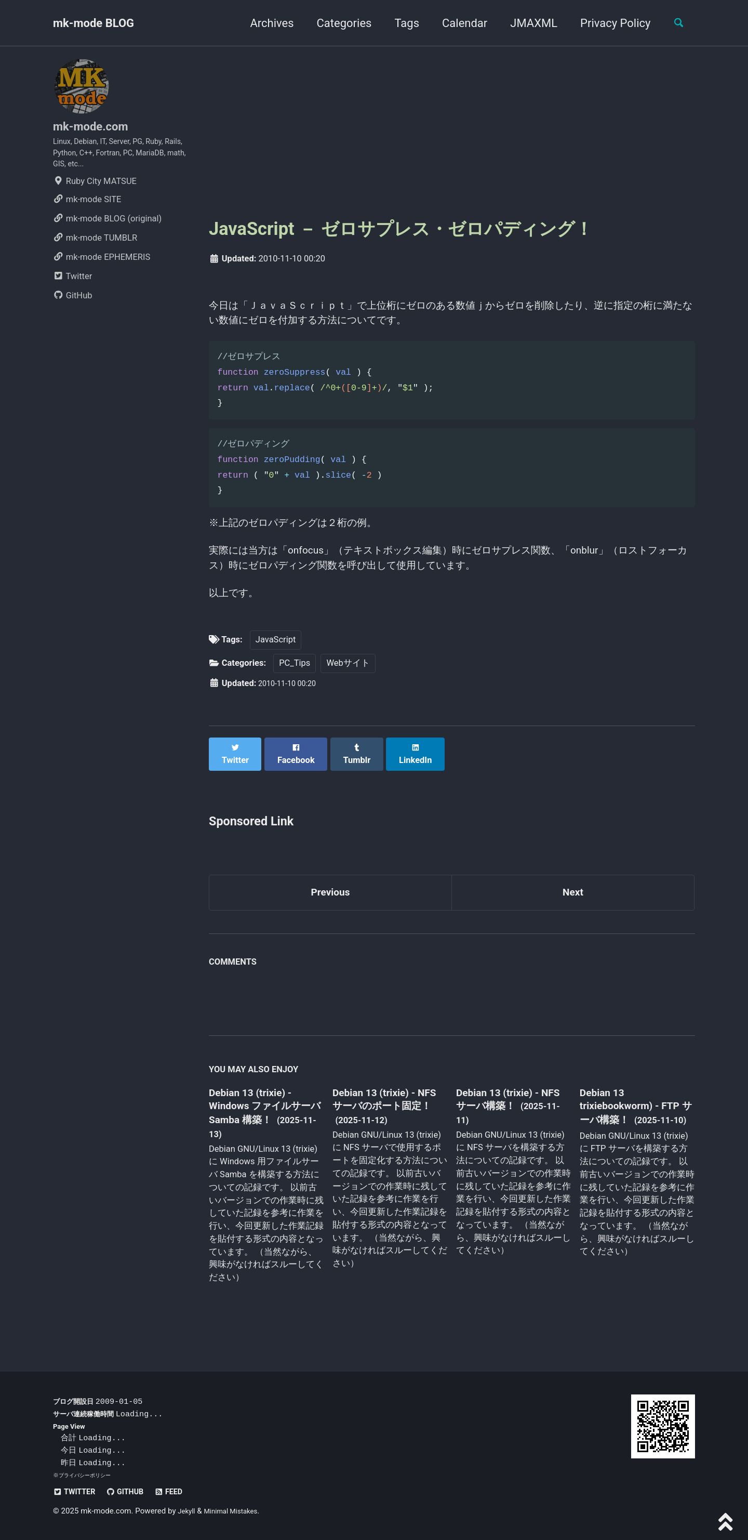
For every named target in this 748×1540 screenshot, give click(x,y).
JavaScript (276, 662)
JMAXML (526, 23)
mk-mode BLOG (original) (107, 231)
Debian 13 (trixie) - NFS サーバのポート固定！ (385, 1123)
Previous (330, 906)
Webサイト (347, 685)
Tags (399, 23)
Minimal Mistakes (238, 1511)
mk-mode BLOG (93, 23)
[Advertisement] (452, 130)
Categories (336, 23)
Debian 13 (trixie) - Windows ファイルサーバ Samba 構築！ (263, 1123)
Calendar (457, 23)
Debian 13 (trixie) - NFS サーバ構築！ (504, 1115)
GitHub (72, 308)
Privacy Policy (608, 23)
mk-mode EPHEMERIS (101, 270)
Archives (264, 23)
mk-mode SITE (87, 212)
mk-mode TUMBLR (95, 251)
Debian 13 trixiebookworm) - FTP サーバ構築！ (626, 1122)
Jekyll (188, 1511)
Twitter (72, 289)
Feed (183, 1492)
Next (573, 906)
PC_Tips (294, 685)
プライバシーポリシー (87, 1475)
